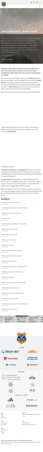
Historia (2, 416)
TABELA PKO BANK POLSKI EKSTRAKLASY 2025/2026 (31, 414)
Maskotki (2, 433)
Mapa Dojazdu (3, 424)
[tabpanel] (21, 319)
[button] (40, 2)
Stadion (2, 414)
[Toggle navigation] (40, 6)
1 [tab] (17, 324)
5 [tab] (25, 324)
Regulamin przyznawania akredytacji (29, 424)
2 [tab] (19, 324)
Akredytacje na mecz (26, 423)
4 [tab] (23, 324)
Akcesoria (3, 431)
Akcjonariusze (3, 417)
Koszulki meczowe (4, 429)
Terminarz (24, 416)
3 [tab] (21, 324)
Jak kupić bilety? (4, 423)
